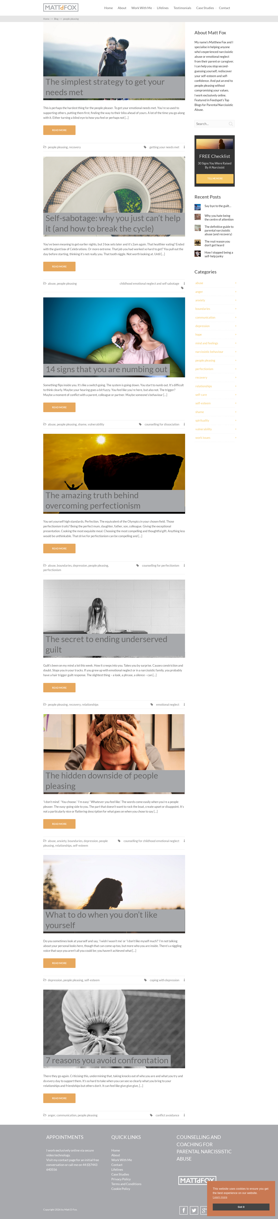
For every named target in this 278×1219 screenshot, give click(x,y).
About (122, 8)
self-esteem (80, 845)
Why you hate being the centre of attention (219, 217)
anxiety (61, 841)
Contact (224, 8)
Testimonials (182, 8)
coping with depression (164, 980)
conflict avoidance (167, 1115)
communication (66, 1115)
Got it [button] (241, 1207)
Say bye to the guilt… (218, 206)
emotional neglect (167, 704)
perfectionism (52, 570)
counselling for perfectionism (160, 565)
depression (80, 565)
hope (198, 334)
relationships (90, 704)
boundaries (64, 565)
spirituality (202, 420)
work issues (202, 437)
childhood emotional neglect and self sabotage (149, 283)
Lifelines (163, 8)
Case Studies (205, 8)
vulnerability (96, 424)
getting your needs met (164, 147)
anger (51, 1115)
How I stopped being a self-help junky (219, 254)
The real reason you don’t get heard (217, 243)
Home (108, 8)
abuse (52, 283)
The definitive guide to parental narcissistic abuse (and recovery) (219, 230)
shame (82, 424)
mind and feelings (206, 343)
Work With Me (141, 8)
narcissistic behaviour (209, 352)
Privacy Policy (121, 1179)
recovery (75, 147)
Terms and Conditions (126, 1184)
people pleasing (58, 147)
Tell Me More (215, 178)
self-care (201, 395)
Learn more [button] (220, 1197)
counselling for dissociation (162, 424)
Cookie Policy (120, 1189)
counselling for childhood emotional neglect (151, 841)
